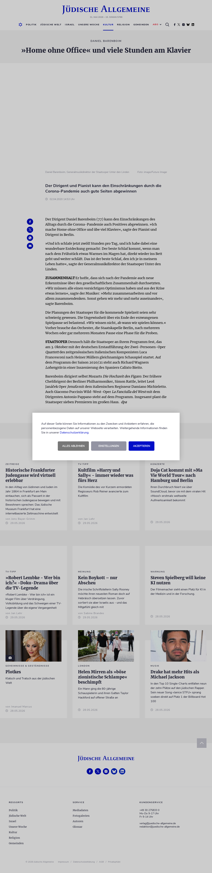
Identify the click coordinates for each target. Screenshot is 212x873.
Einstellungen (108, 446)
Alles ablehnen (73, 446)
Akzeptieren (141, 446)
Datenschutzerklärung (74, 433)
